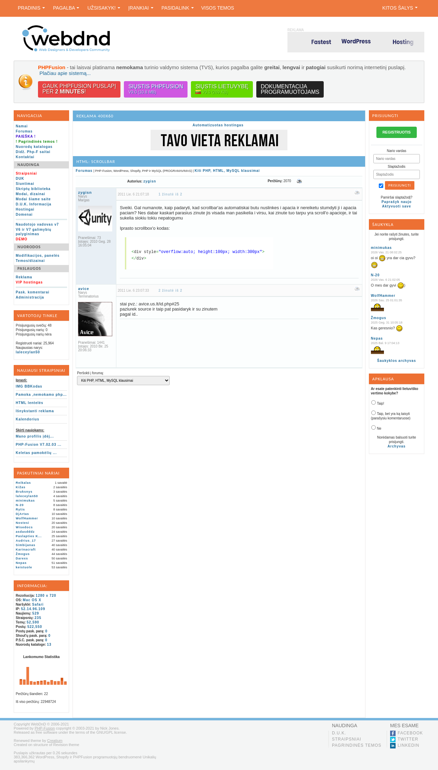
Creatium (55, 741)
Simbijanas (26, 545)
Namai (22, 126)
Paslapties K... (29, 536)
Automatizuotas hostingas (218, 125)
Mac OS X (32, 600)
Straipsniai (346, 739)
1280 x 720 (46, 595)
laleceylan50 (28, 352)
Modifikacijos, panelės (38, 255)
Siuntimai (25, 184)
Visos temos (217, 8)
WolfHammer (27, 518)
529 (35, 613)
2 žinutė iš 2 (170, 290)
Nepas (21, 563)
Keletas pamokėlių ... (36, 453)
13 (49, 644)
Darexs (22, 558)
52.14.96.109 (33, 609)
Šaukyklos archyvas (396, 361)
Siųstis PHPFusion (155, 89)
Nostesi (22, 523)
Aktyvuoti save (396, 206)
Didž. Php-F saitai (33, 152)
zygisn (149, 181)
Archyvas (396, 446)
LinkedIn (408, 745)
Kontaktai (25, 157)
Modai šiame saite (33, 199)
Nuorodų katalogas (34, 147)
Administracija (30, 297)
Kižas (21, 487)
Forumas (24, 131)
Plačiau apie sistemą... (65, 73)
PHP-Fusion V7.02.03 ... (39, 444)
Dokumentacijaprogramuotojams (290, 89)
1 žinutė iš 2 (170, 194)
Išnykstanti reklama (35, 411)
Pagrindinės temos (357, 745)
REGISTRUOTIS (397, 132)
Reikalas (23, 482)
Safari (38, 604)
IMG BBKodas (29, 386)
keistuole (24, 567)
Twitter (408, 739)
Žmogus (23, 554)
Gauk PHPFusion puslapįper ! (79, 88)
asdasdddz (25, 531)
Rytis (20, 509)
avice (83, 289)
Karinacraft (26, 549)
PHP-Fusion (45, 728)
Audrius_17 (26, 540)
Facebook (410, 733)
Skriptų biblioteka (33, 189)
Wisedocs (24, 527)
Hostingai (25, 209)
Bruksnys (24, 491)
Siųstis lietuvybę (221, 89)
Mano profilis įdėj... (35, 436)
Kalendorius (27, 419)
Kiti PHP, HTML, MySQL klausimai (227, 171)
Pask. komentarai (32, 292)
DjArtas (22, 514)
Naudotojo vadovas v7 (37, 224)
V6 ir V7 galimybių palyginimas (33, 232)
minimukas (25, 500)
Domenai (24, 214)
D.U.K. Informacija (33, 204)
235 (38, 618)
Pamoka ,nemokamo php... (41, 394)
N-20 (20, 505)
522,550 (34, 627)
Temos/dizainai (30, 261)
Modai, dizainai (30, 194)
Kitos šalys (399, 8)
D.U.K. (339, 733)
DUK (20, 178)
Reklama (24, 277)
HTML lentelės (29, 403)
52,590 (33, 622)
